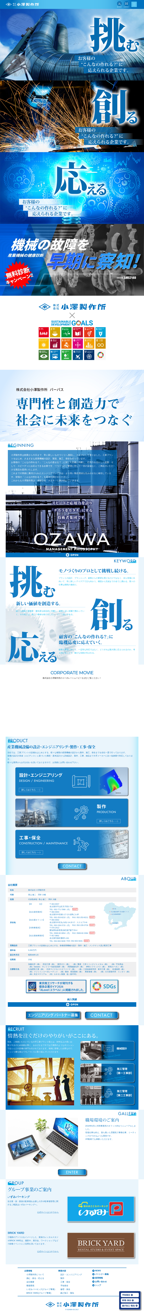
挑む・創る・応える (35, 1278)
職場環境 (30, 1286)
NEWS (98, 1271)
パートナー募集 (102, 1274)
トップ (98, 1285)
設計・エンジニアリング (71, 1274)
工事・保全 (65, 1282)
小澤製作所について (35, 1274)
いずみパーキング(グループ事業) (40, 1289)
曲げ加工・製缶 (67, 1293)
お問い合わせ (101, 1282)
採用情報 (99, 1278)
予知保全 (64, 1286)
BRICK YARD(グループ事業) (38, 1293)
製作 (62, 1278)
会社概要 (30, 1282)
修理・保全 (65, 1289)
